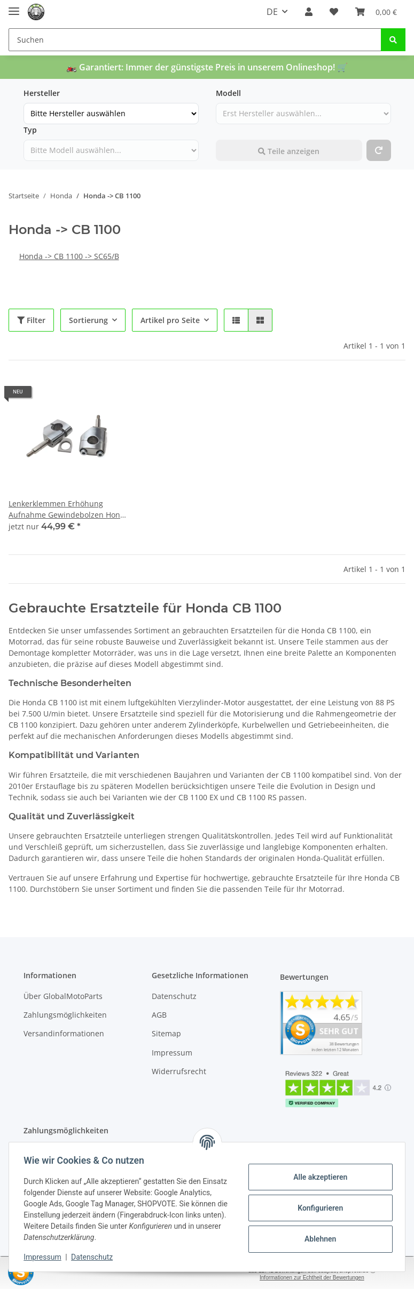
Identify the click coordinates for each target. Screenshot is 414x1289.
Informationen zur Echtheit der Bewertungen (312, 1277)
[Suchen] (195, 39)
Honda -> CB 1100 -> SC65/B (69, 256)
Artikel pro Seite (170, 320)
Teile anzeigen (288, 151)
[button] (308, 11)
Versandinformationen (64, 1034)
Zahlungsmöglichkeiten (65, 1015)
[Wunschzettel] (334, 11)
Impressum (172, 1053)
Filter (31, 320)
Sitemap (166, 1034)
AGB (159, 1015)
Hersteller (42, 93)
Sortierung (88, 320)
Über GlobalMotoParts (63, 996)
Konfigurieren (317, 1208)
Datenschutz (174, 996)
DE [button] (272, 12)
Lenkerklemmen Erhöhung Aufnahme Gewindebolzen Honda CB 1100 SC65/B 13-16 (69, 509)
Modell (228, 93)
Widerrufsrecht (179, 1071)
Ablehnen (317, 1239)
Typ (30, 130)
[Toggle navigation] (14, 6)
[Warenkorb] (376, 11)
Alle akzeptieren (318, 1177)
